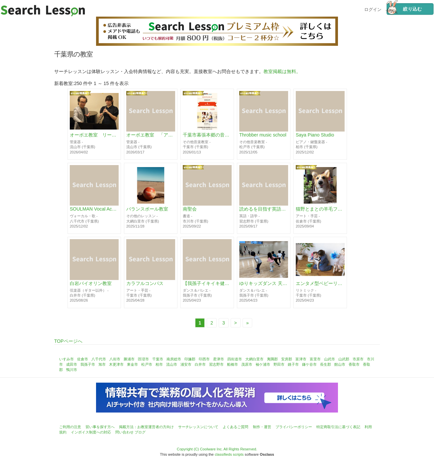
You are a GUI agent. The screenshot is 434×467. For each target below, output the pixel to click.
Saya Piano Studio (315, 135)
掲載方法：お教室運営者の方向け (146, 427)
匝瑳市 (143, 359)
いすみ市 (66, 359)
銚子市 (293, 364)
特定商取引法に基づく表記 (338, 427)
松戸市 (146, 364)
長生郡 (325, 364)
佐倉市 (82, 359)
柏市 (159, 364)
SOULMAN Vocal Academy (94, 209)
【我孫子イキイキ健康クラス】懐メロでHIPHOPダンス (207, 283)
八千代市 (98, 359)
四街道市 (234, 359)
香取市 (354, 364)
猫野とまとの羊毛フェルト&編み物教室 (320, 209)
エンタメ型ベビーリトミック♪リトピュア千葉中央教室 (320, 283)
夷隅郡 (272, 359)
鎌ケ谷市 (309, 364)
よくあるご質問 (235, 427)
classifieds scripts (229, 454)
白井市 (200, 364)
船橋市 (232, 364)
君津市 (218, 359)
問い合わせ (124, 432)
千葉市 (157, 359)
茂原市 (246, 364)
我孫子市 (87, 364)
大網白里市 (254, 359)
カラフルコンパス (144, 283)
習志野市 (216, 364)
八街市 (114, 359)
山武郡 (343, 359)
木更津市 (116, 364)
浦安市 (185, 364)
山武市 (329, 359)
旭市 (102, 364)
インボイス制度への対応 (91, 432)
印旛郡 (189, 359)
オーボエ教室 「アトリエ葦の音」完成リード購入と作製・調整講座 (150, 135)
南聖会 (190, 209)
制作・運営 (262, 427)
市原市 (358, 359)
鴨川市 (71, 370)
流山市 (171, 364)
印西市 (204, 359)
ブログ (140, 432)
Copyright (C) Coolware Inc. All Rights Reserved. (217, 449)
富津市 (300, 359)
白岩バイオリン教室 (91, 283)
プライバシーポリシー (293, 427)
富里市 (315, 359)
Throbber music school (262, 135)
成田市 (71, 364)
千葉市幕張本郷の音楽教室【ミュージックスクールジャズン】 (207, 135)
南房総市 (173, 359)
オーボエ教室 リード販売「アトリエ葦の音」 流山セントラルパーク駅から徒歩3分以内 (94, 135)
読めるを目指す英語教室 (263, 209)
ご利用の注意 (70, 427)
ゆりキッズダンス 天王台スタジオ (263, 283)
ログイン (372, 9)
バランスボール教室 (147, 209)
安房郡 (286, 359)
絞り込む (404, 9)
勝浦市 (129, 359)
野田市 (278, 364)
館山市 (339, 364)
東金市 (132, 364)
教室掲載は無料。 (282, 71)
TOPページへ (68, 341)
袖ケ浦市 (263, 364)
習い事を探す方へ (100, 427)
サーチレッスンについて (198, 427)
